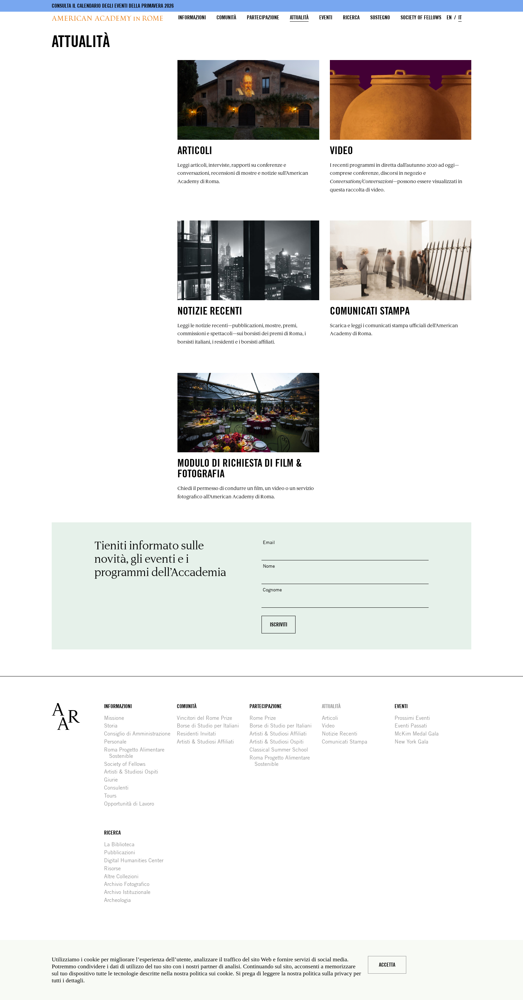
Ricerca (351, 17)
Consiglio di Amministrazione (139, 733)
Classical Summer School (281, 749)
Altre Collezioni (123, 876)
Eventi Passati (413, 725)
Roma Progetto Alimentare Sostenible (136, 752)
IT (460, 17)
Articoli (332, 718)
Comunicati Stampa (347, 741)
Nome (269, 566)
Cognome (272, 589)
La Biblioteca (121, 844)
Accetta (387, 965)
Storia (113, 725)
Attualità (299, 17)
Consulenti (118, 788)
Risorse (115, 868)
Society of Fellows (421, 17)
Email (269, 542)
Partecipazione (263, 17)
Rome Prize (265, 718)
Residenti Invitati (199, 733)
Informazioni (192, 17)
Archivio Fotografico (129, 884)
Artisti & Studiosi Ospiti (133, 772)
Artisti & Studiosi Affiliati (208, 741)
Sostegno (380, 17)
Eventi (325, 17)
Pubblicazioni (122, 852)
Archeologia (120, 900)
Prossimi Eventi (415, 718)
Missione (116, 718)
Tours (112, 796)
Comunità (226, 17)
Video (331, 725)
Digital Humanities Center (136, 860)
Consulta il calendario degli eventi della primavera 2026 (113, 6)
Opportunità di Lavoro (131, 804)
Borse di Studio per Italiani (210, 725)
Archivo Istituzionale (129, 892)
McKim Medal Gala (419, 733)
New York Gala (414, 741)
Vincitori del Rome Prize (207, 718)
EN (449, 17)
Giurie (113, 780)
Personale (117, 741)
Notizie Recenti (342, 733)
